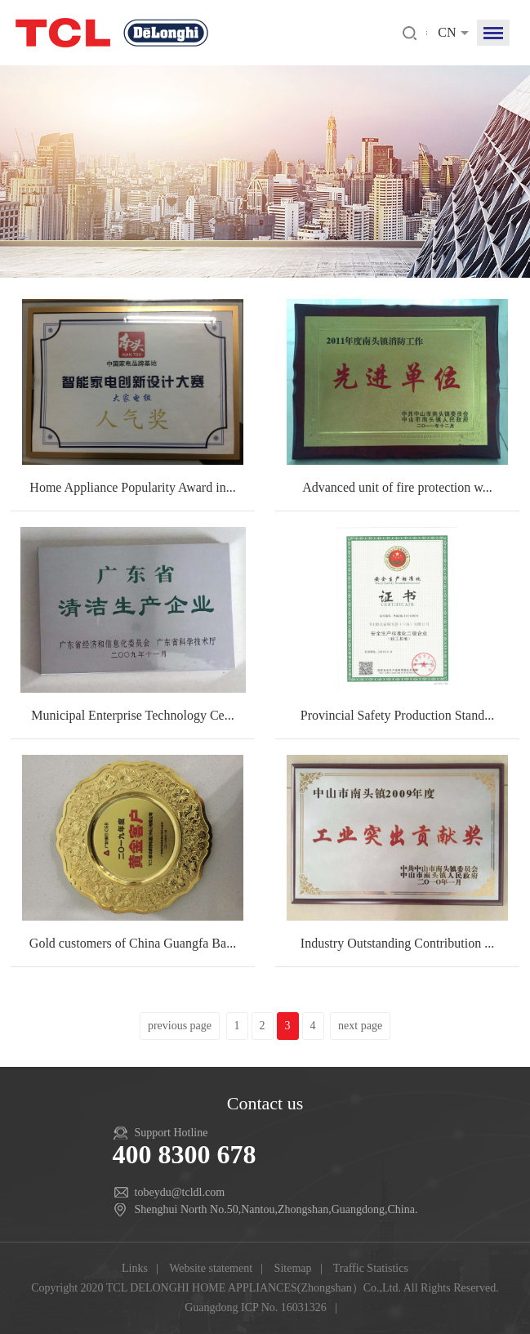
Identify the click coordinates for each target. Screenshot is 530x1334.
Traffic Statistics (370, 1268)
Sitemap (293, 1268)
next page (360, 1025)
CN (447, 32)
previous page (180, 1025)
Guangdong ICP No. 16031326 (256, 1307)
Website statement (210, 1268)
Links (135, 1268)
